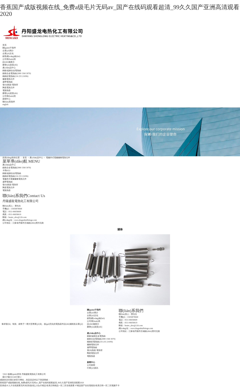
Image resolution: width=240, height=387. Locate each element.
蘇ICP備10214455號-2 (11, 377)
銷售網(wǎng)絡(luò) (11, 56)
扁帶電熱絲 (7, 82)
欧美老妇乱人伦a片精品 (35, 385)
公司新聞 (91, 365)
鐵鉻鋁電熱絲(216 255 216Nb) (15, 76)
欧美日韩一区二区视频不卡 (108, 385)
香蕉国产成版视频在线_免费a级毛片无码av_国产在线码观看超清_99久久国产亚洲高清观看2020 (119, 10)
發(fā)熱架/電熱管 (10, 85)
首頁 (4, 45)
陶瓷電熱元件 (8, 87)
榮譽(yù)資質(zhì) (10, 65)
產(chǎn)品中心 (9, 68)
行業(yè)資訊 (92, 368)
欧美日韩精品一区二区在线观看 (60, 385)
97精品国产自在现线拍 (85, 385)
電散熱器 (6, 90)
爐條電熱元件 (8, 79)
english (5, 104)
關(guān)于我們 (9, 48)
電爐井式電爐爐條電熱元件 (58, 157)
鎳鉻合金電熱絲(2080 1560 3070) (16, 73)
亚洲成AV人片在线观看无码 (12, 385)
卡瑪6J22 (6, 170)
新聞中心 (6, 99)
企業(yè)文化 (8, 53)
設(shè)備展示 (8, 62)
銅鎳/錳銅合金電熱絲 (11, 70)
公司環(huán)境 (9, 59)
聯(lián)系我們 (8, 102)
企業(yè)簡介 (8, 50)
